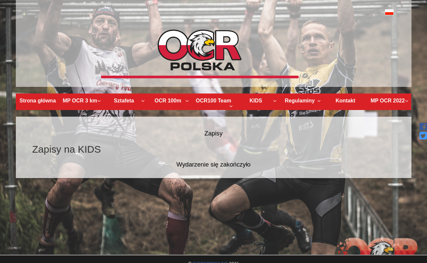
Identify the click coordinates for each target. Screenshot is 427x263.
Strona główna (37, 100)
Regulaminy (302, 100)
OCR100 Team (214, 103)
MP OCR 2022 (390, 100)
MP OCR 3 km (82, 100)
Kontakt (345, 100)
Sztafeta (129, 100)
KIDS (263, 100)
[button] (374, 12)
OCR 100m (172, 100)
